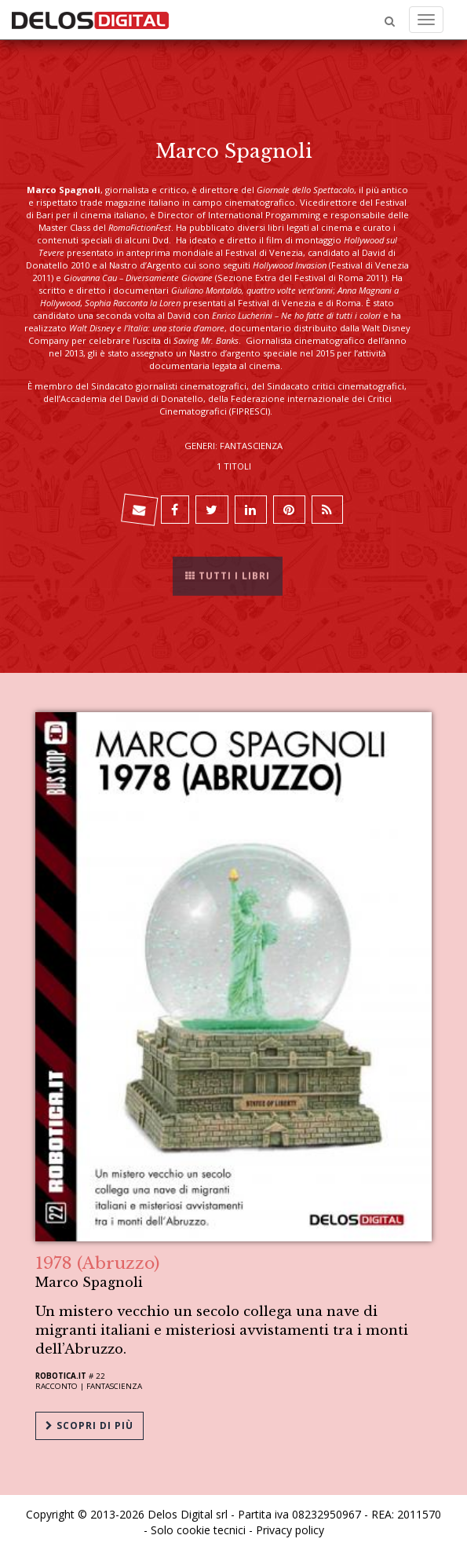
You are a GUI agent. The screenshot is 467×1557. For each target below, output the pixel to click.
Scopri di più (89, 1425)
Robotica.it (60, 1376)
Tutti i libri (227, 570)
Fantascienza (114, 1386)
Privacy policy (290, 1529)
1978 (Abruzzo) (97, 1263)
